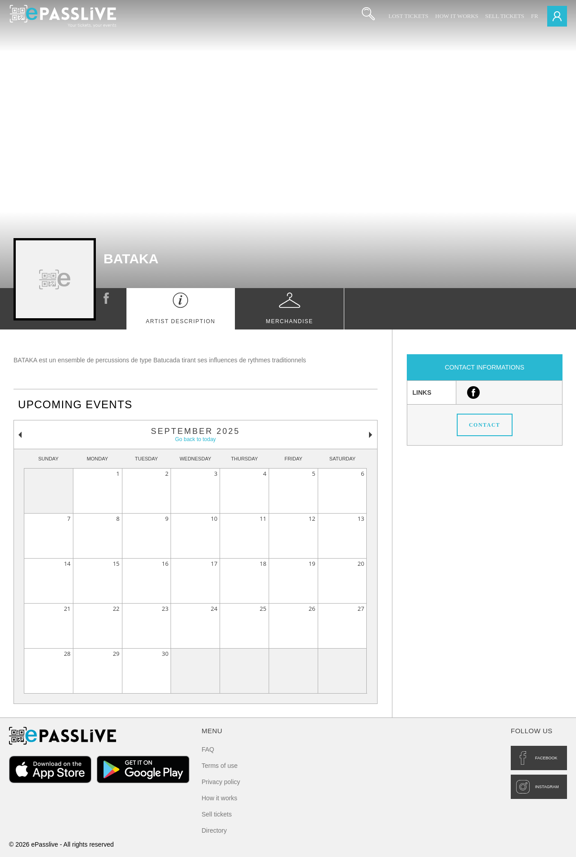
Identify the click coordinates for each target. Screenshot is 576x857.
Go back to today (195, 439)
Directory (214, 830)
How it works (456, 16)
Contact (484, 425)
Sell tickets (504, 16)
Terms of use (220, 765)
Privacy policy (221, 781)
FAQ (208, 749)
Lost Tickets (408, 16)
